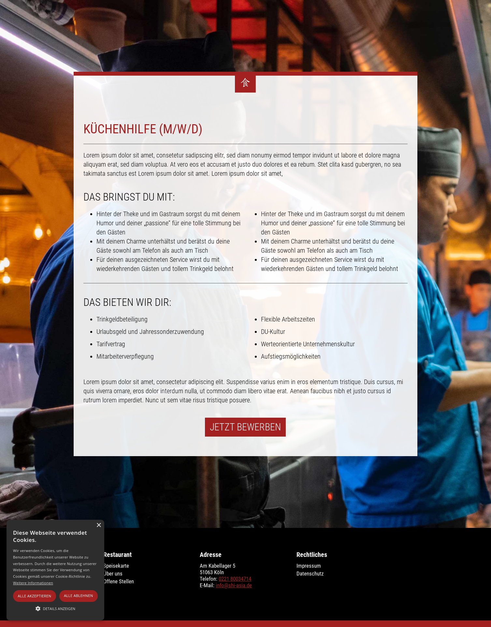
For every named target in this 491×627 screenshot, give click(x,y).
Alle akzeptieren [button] (34, 595)
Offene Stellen (118, 581)
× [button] (98, 525)
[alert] (55, 570)
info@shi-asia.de (234, 585)
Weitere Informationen (33, 582)
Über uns (113, 573)
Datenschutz (310, 573)
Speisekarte (116, 565)
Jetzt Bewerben (245, 427)
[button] (55, 608)
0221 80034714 (235, 578)
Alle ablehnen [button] (78, 595)
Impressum (308, 565)
